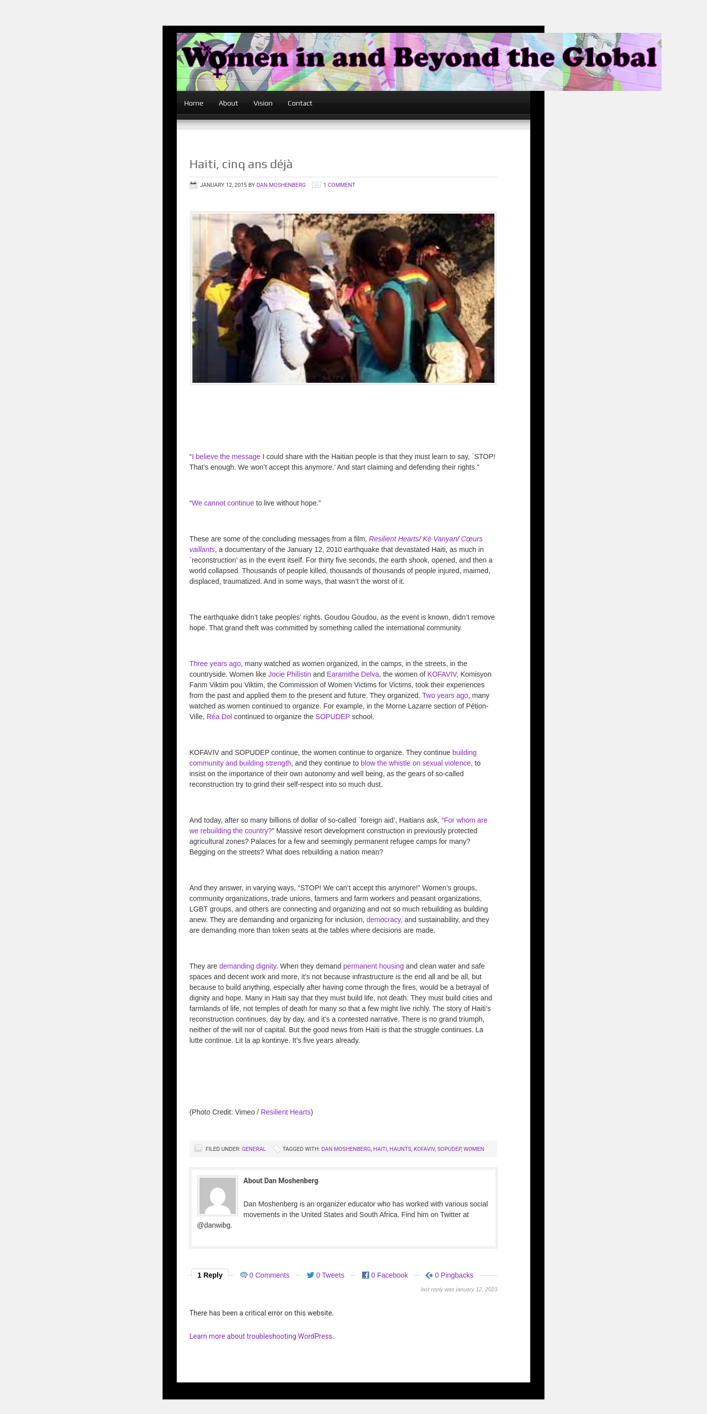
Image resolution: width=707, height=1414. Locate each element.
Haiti (380, 1149)
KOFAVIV (442, 674)
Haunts (400, 1149)
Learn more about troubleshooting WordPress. (261, 1336)
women (474, 1149)
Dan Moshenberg (281, 185)
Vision (263, 103)
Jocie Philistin (289, 674)
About (228, 103)
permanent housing (373, 966)
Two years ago (445, 695)
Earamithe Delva (353, 674)
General (254, 1149)
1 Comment (339, 185)
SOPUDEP (333, 717)
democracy (383, 920)
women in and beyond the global (419, 74)
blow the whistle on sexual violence (416, 763)
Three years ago (215, 664)
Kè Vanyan (440, 539)
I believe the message (226, 456)
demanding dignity (247, 966)
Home (194, 103)
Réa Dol (219, 717)
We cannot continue (223, 503)
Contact (300, 103)
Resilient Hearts (394, 539)
